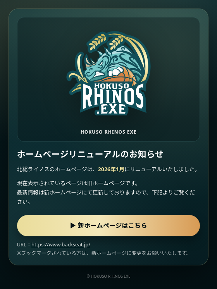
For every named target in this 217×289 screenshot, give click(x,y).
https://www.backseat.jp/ (60, 244)
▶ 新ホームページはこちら (108, 225)
